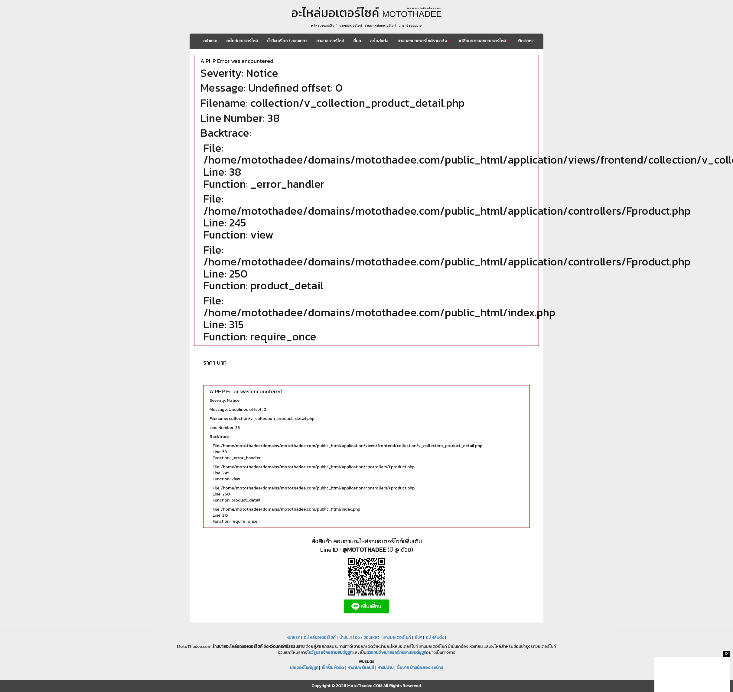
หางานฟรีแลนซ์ (360, 667)
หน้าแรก (210, 41)
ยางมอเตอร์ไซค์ (330, 41)
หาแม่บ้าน (385, 667)
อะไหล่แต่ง (379, 41)
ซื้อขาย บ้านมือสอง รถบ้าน (420, 667)
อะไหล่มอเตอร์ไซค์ (242, 41)
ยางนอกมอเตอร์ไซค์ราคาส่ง (423, 41)
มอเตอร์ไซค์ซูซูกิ (304, 667)
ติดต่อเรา (526, 41)
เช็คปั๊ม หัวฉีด (333, 667)
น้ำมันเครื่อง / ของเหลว (287, 41)
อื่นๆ (357, 41)
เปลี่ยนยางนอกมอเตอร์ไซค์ (484, 41)
